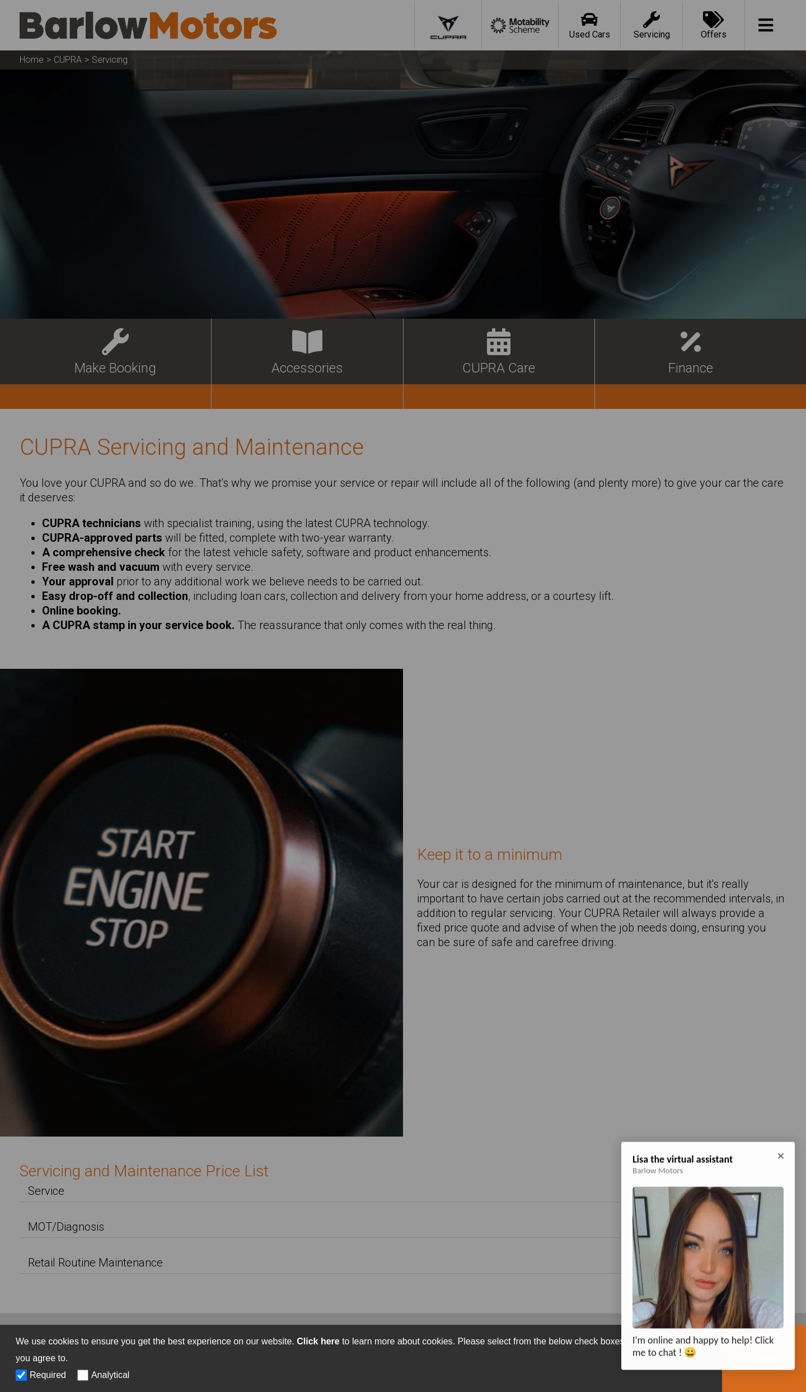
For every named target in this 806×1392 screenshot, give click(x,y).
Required (48, 1375)
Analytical (110, 1375)
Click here (318, 1341)
